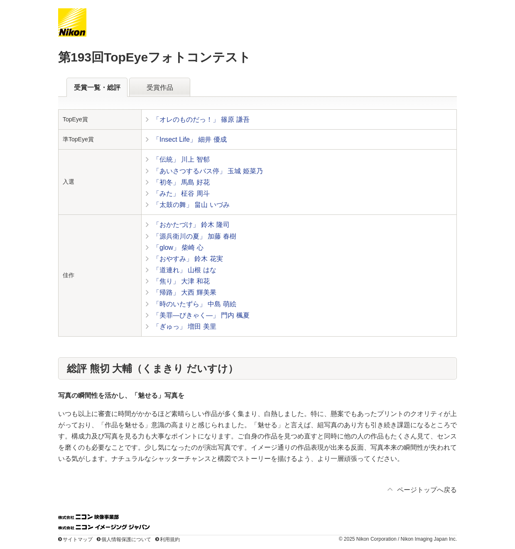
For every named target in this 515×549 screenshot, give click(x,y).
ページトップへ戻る (427, 489)
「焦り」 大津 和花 (181, 281)
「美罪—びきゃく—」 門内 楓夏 (201, 315)
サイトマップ (78, 539)
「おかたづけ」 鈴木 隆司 (191, 224)
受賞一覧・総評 (97, 87)
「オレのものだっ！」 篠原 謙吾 (201, 119)
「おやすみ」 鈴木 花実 (188, 258)
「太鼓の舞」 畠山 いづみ (191, 204)
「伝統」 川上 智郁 (181, 159)
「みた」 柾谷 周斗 (181, 193)
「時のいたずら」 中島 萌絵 (194, 304)
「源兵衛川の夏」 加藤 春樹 (194, 236)
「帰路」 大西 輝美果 (184, 292)
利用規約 (170, 539)
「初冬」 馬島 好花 (181, 182)
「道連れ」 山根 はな (184, 269)
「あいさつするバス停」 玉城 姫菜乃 (208, 171)
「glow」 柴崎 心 (178, 247)
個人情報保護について (126, 539)
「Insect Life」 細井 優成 (190, 139)
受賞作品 (160, 87)
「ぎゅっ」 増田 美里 (184, 326)
